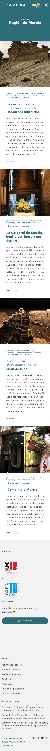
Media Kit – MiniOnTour (14, 674)
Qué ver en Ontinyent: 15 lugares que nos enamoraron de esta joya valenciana (23, 709)
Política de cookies (11, 693)
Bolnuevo (11, 93)
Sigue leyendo (12, 162)
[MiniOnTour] (36, 5)
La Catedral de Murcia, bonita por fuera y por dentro (24, 236)
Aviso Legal (7, 684)
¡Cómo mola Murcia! (22, 490)
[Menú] (46, 5)
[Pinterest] (17, 5)
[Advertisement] (13, 640)
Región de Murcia (26, 93)
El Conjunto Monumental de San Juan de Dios (22, 365)
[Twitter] (14, 5)
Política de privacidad (13, 688)
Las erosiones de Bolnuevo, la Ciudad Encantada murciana (22, 108)
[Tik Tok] (10, 5)
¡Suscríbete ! (25, 620)
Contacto (7, 679)
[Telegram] (20, 5)
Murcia (11, 222)
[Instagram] (7, 5)
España (39, 93)
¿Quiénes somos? (11, 669)
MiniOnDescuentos (12, 665)
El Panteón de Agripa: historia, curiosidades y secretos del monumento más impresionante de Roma (25, 726)
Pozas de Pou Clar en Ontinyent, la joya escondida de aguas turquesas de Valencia (24, 717)
